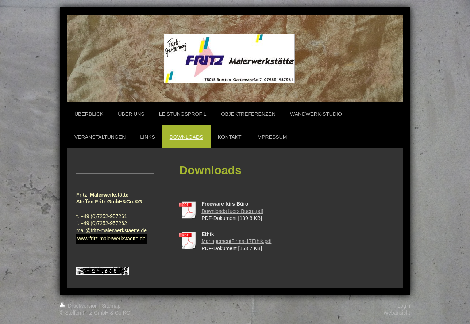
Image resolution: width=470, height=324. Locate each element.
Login (404, 306)
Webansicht (397, 313)
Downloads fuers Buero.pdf (232, 211)
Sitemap (111, 306)
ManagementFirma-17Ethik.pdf (236, 241)
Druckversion (79, 306)
